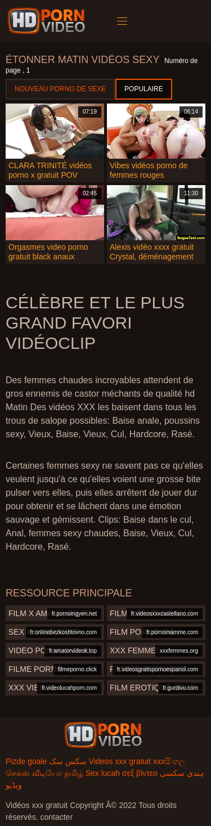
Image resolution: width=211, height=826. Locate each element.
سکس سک (68, 761)
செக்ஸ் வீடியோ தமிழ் (44, 773)
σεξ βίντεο (140, 773)
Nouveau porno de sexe (60, 89)
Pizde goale (26, 761)
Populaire (143, 89)
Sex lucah (103, 773)
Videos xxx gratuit (120, 761)
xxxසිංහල (169, 761)
